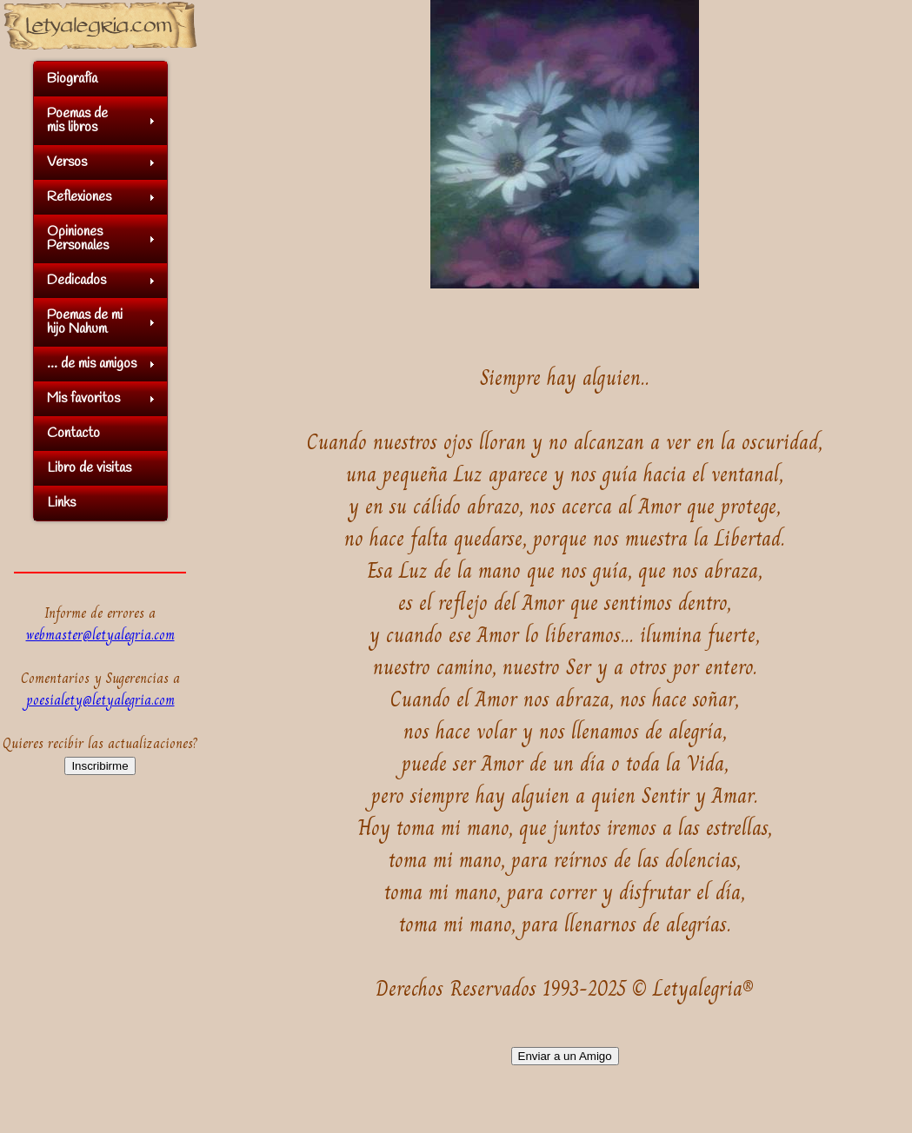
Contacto (73, 433)
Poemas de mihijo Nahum (85, 322)
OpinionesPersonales (78, 238)
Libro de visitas (89, 468)
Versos (67, 162)
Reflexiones (79, 197)
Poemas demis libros (77, 120)
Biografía (72, 79)
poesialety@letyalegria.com (100, 700)
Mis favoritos (83, 398)
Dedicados (76, 280)
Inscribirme (99, 765)
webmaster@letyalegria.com (100, 635)
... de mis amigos (91, 363)
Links (61, 503)
